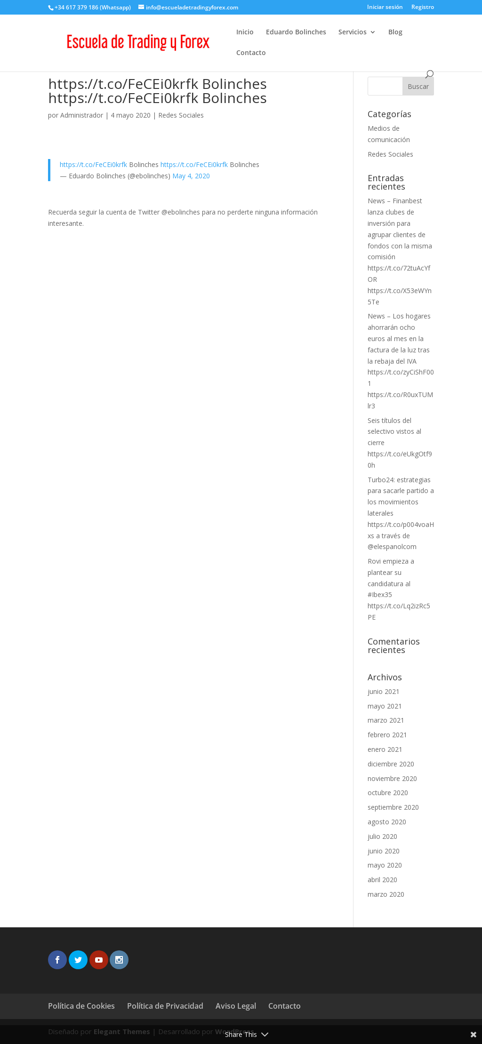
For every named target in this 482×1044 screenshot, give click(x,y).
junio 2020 (384, 850)
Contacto (251, 53)
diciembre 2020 (391, 763)
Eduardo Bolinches (296, 32)
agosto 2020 (387, 821)
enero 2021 (385, 749)
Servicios (352, 32)
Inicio (245, 32)
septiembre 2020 (393, 807)
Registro (422, 7)
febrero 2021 (387, 734)
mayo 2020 (385, 865)
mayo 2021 (385, 705)
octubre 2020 (388, 792)
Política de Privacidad (165, 1006)
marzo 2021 (386, 720)
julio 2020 (382, 836)
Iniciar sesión (385, 7)
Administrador (81, 115)
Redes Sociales (181, 115)
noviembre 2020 (392, 778)
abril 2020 (382, 879)
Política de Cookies (81, 1006)
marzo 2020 (386, 894)
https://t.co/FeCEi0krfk (93, 164)
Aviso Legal (236, 1006)
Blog (395, 32)
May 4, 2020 (191, 175)
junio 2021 (384, 691)
